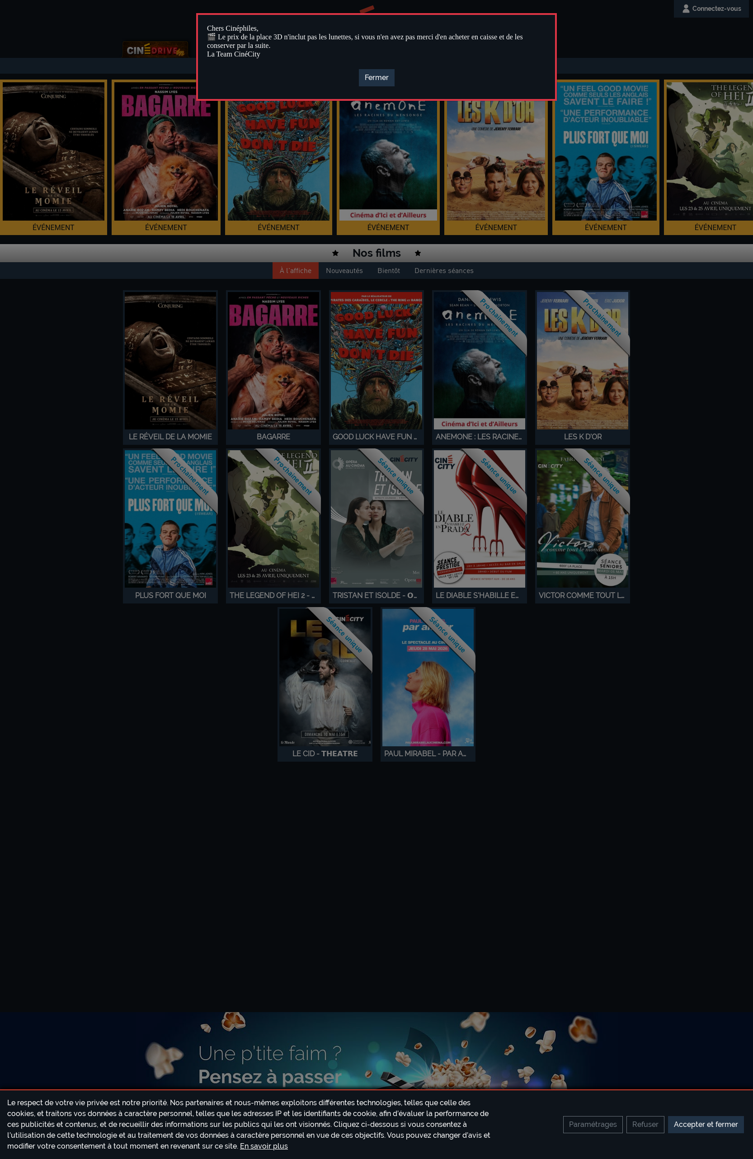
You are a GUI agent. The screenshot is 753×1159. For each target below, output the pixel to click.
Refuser (645, 1124)
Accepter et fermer (706, 1124)
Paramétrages (593, 1124)
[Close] (377, 77)
